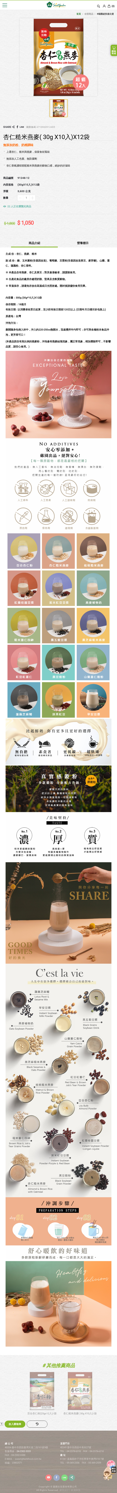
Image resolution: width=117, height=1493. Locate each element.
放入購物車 (15, 1424)
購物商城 (114, 52)
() (111, 6)
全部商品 (88, 14)
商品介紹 (34, 243)
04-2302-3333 (24, 1457)
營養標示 (83, 243)
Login (104, 6)
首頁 (78, 14)
